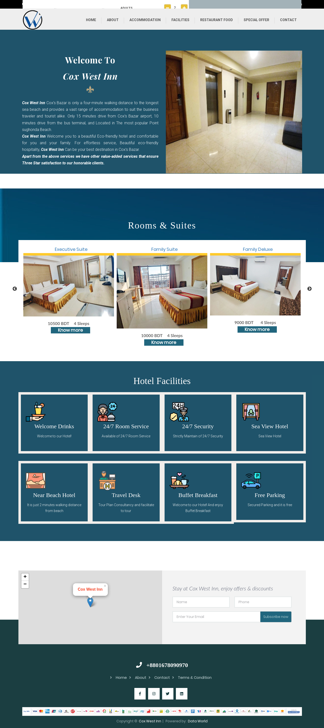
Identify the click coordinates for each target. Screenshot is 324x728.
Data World (198, 721)
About (113, 20)
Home (91, 20)
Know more (70, 330)
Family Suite (164, 249)
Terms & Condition (191, 677)
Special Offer (256, 20)
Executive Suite (71, 249)
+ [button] (25, 577)
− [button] (25, 584)
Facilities (180, 20)
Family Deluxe (258, 249)
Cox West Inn (150, 721)
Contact (288, 20)
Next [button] (309, 288)
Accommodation (145, 20)
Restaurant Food (216, 20)
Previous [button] (14, 288)
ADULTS (126, 8)
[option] (234, 112)
